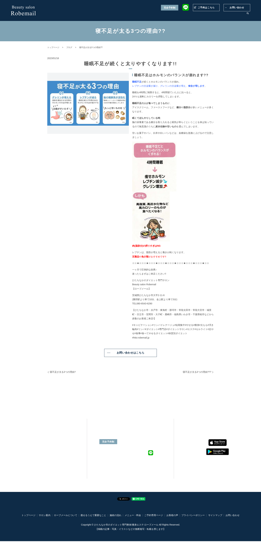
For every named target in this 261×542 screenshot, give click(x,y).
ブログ (69, 47)
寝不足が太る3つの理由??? (197, 372)
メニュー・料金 (172, 15)
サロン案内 (237, 15)
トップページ (101, 15)
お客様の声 (223, 15)
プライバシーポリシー (193, 516)
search (247, 15)
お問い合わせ (237, 7)
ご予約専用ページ (191, 15)
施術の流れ (209, 15)
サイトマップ (215, 516)
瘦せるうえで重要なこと (148, 15)
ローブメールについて (121, 15)
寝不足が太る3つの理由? (63, 372)
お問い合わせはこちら (130, 352)
